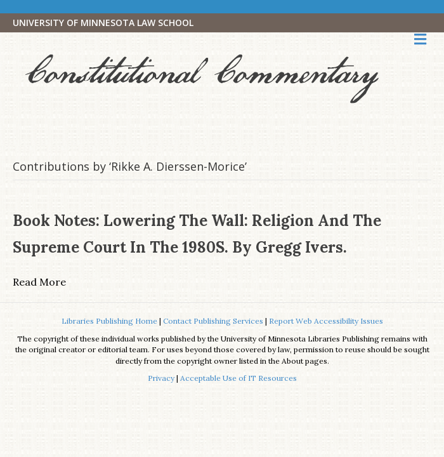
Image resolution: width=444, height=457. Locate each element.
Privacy (161, 378)
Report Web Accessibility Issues (326, 321)
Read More (39, 281)
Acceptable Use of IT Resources (238, 378)
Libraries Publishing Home (109, 321)
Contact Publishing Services (213, 321)
